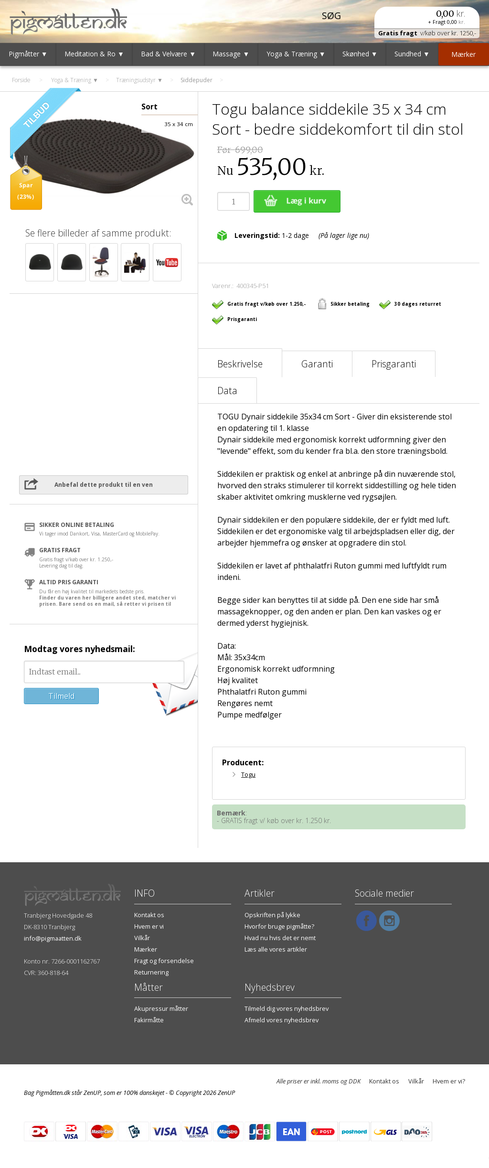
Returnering (151, 972)
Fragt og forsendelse (164, 960)
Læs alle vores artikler (275, 949)
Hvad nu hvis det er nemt (280, 937)
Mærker (145, 949)
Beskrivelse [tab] (240, 363)
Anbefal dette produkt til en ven (103, 485)
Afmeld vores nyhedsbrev (281, 1020)
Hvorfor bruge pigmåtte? (279, 926)
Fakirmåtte (149, 1020)
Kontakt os (149, 915)
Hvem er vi (149, 926)
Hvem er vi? (449, 1081)
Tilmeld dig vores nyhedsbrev (286, 1008)
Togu (248, 774)
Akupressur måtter (161, 1008)
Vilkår (142, 937)
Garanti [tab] (317, 363)
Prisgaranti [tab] (394, 363)
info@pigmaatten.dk (53, 938)
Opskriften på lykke (272, 915)
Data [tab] (227, 390)
